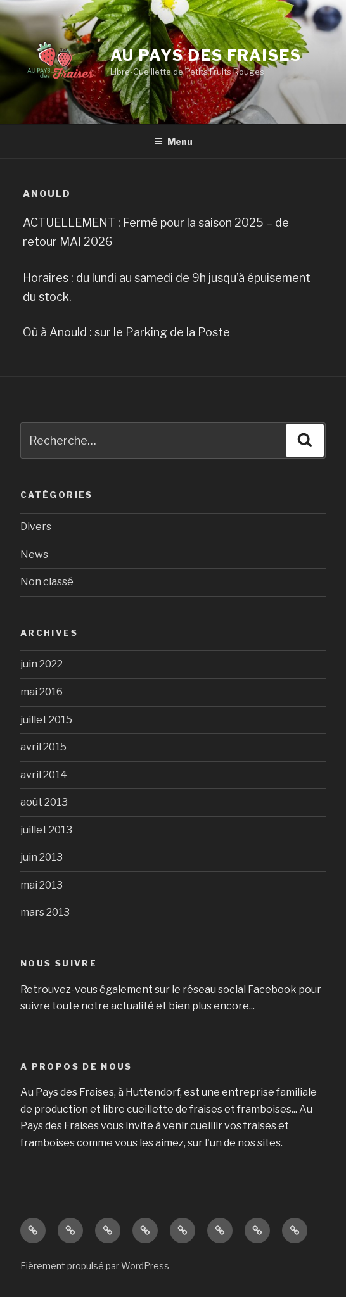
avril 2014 (43, 775)
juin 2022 (41, 664)
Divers (35, 527)
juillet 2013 (46, 830)
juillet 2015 (46, 720)
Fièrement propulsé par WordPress (94, 1265)
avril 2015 (43, 747)
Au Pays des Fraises (206, 55)
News (34, 554)
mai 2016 (41, 692)
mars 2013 (45, 912)
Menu (173, 141)
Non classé (47, 582)
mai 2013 (41, 885)
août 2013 (44, 802)
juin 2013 (41, 857)
